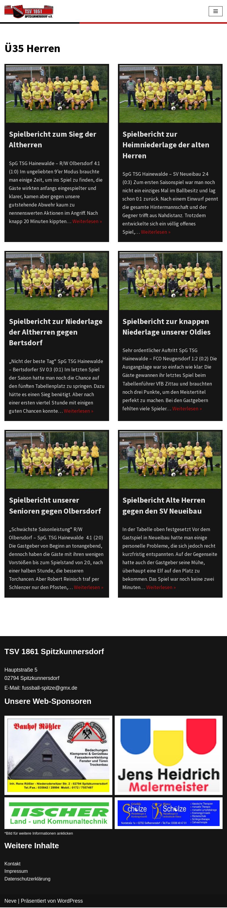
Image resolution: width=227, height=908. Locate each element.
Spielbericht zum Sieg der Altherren (52, 139)
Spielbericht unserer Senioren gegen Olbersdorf (55, 505)
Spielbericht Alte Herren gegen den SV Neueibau (163, 505)
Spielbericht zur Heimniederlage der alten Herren (165, 144)
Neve (10, 901)
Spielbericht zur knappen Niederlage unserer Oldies (166, 326)
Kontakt (12, 864)
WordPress (70, 901)
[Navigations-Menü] (216, 11)
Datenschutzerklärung (27, 879)
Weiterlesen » (85, 221)
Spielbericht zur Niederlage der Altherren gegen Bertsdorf (56, 332)
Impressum (16, 872)
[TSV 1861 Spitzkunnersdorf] (28, 11)
